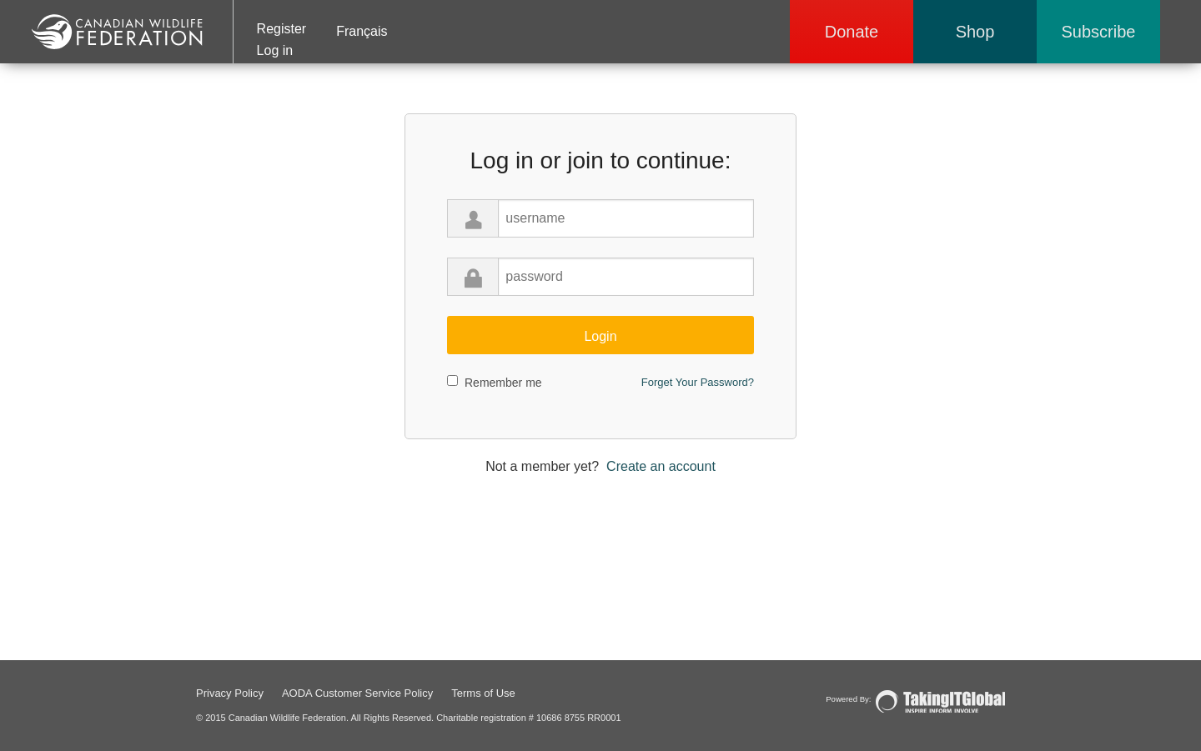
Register (282, 29)
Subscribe (1099, 31)
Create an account (661, 466)
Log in (275, 50)
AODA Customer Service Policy (357, 693)
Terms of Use (483, 693)
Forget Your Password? (697, 382)
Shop (975, 31)
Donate (852, 31)
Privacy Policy (230, 693)
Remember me (503, 382)
